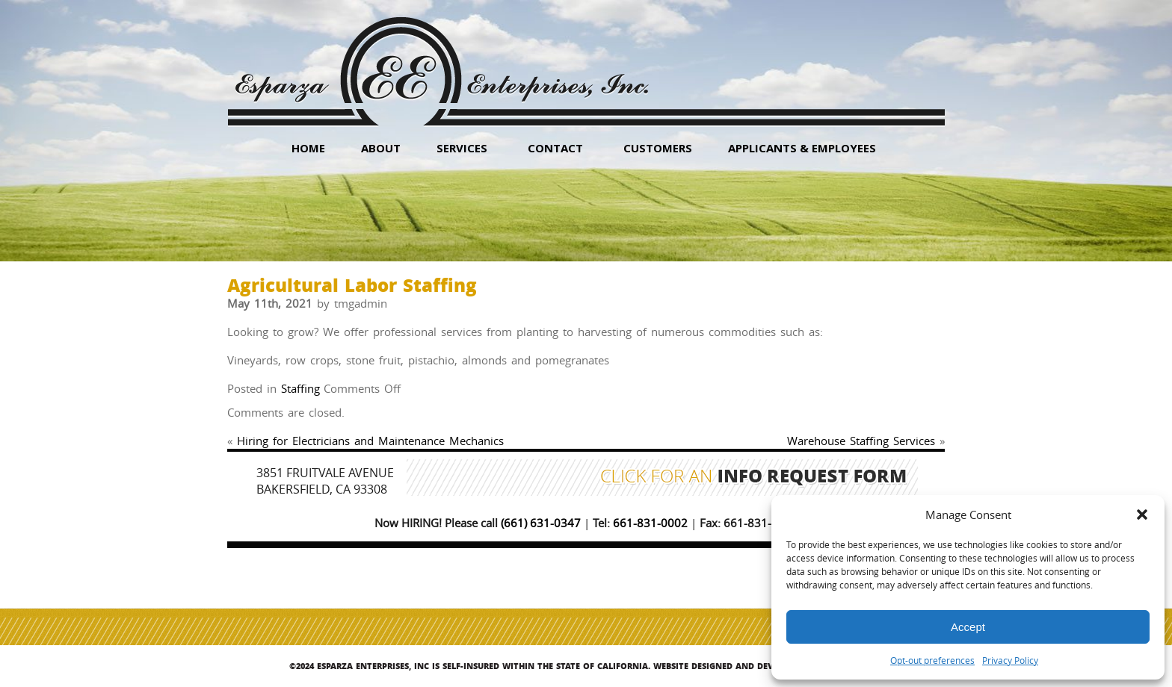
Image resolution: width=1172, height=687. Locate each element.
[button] (1142, 514)
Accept (968, 627)
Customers (657, 147)
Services (462, 147)
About (381, 147)
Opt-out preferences (932, 660)
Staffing (300, 388)
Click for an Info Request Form (753, 478)
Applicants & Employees (802, 147)
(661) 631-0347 (541, 522)
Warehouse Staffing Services (861, 440)
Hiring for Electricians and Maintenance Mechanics (370, 440)
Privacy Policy (1010, 660)
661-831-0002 (650, 522)
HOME (308, 147)
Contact (555, 147)
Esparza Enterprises (441, 60)
